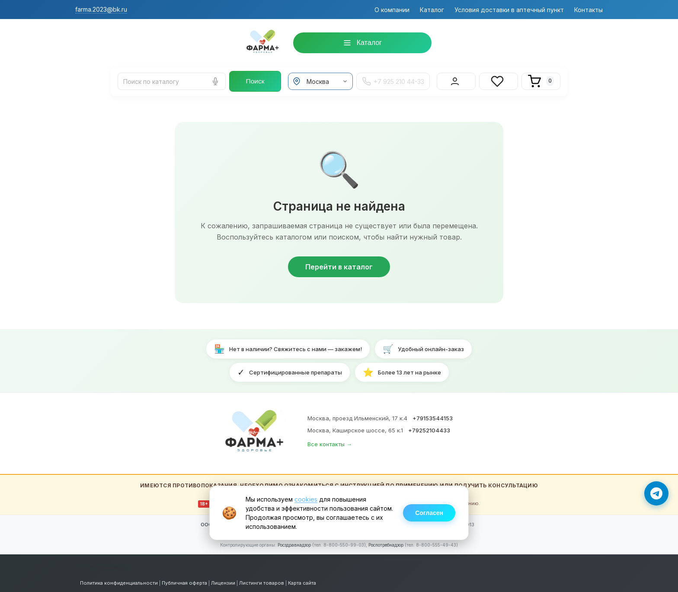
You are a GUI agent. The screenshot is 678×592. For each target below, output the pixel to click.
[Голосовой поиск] (215, 79)
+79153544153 (433, 414)
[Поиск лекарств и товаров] (172, 79)
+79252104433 (429, 426)
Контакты (588, 9)
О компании (391, 9)
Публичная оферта (184, 579)
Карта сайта (302, 579)
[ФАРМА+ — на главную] (255, 429)
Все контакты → (329, 440)
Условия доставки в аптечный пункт (509, 9)
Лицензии (223, 579)
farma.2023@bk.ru (101, 9)
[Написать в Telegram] (656, 493)
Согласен (429, 512)
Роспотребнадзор (385, 541)
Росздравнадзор (294, 541)
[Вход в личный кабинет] (456, 79)
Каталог (432, 9)
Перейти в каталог (339, 263)
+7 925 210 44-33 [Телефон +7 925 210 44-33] (393, 79)
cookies (305, 499)
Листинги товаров (261, 579)
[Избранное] (498, 79)
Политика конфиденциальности (119, 579)
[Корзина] (540, 79)
